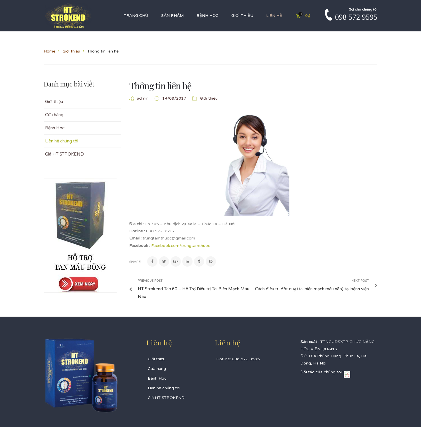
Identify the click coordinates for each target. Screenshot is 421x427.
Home (49, 51)
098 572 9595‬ (356, 17)
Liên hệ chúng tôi (61, 141)
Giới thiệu (71, 51)
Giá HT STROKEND (64, 154)
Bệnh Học (54, 127)
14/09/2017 (174, 98)
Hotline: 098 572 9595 (238, 358)
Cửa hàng (54, 114)
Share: (135, 262)
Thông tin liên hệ (160, 85)
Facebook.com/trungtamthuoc (180, 245)
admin (143, 98)
